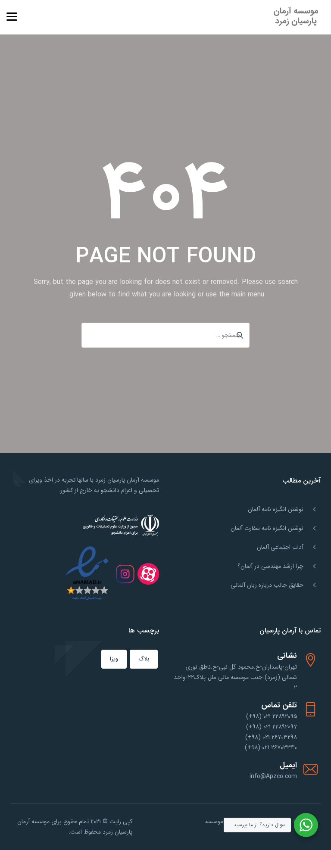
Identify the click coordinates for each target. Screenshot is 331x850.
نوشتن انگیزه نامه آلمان (275, 509)
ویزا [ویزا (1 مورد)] (114, 658)
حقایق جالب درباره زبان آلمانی (267, 585)
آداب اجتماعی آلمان (280, 547)
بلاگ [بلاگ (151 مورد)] (143, 658)
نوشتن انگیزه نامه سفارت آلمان (267, 528)
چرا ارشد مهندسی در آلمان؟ (270, 566)
